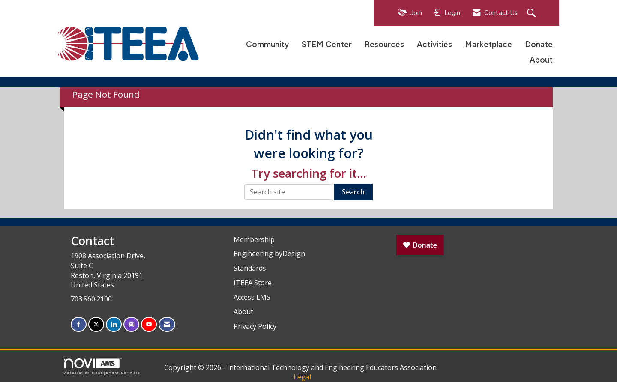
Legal (302, 377)
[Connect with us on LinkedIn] (114, 324)
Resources (384, 44)
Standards (250, 268)
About (541, 60)
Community (267, 44)
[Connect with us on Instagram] (131, 324)
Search (353, 192)
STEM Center (327, 44)
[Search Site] (532, 13)
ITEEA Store (253, 282)
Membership (254, 239)
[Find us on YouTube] (149, 324)
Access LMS (252, 297)
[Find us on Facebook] (79, 324)
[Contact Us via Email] (167, 324)
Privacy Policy (255, 326)
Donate (539, 44)
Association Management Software (102, 366)
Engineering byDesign (269, 253)
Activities (434, 44)
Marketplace (488, 44)
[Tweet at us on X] (96, 324)
